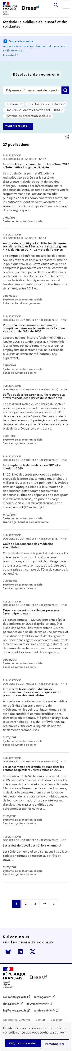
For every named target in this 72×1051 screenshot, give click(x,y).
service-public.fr (44, 1011)
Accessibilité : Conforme (16, 1020)
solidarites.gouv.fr (14, 997)
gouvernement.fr (37, 1004)
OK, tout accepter (22, 1043)
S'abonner (56, 1020)
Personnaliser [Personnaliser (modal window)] (54, 1043)
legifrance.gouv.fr (14, 1011)
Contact (40, 1020)
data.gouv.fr (11, 1004)
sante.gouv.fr (42, 997)
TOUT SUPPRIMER (16, 126)
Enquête (9, 55)
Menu (66, 5)
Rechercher (56, 5)
